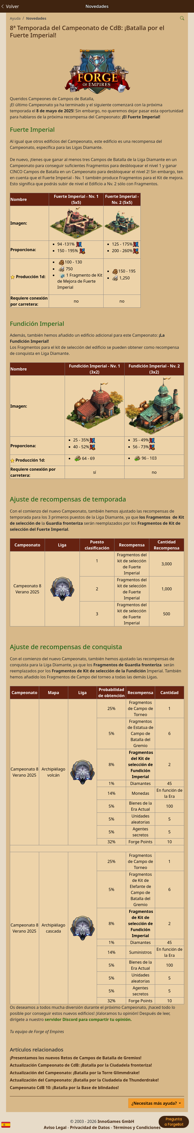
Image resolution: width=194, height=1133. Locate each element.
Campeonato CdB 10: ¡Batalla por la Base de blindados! (64, 1087)
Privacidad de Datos (90, 1127)
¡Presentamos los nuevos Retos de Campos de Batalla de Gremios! (75, 1058)
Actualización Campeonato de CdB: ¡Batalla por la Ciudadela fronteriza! (81, 1065)
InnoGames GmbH (116, 1121)
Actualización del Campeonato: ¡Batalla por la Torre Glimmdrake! (74, 1072)
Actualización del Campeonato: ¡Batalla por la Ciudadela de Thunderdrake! (84, 1080)
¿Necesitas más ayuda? (155, 1103)
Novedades (36, 18)
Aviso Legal (55, 1127)
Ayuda (15, 18)
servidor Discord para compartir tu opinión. (88, 1019)
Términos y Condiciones (137, 1127)
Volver (9, 6)
